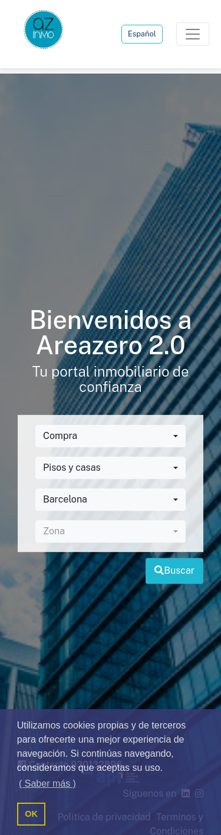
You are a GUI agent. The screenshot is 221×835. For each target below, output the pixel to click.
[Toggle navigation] (192, 34)
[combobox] (110, 436)
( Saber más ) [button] (47, 784)
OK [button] (31, 814)
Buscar (174, 571)
